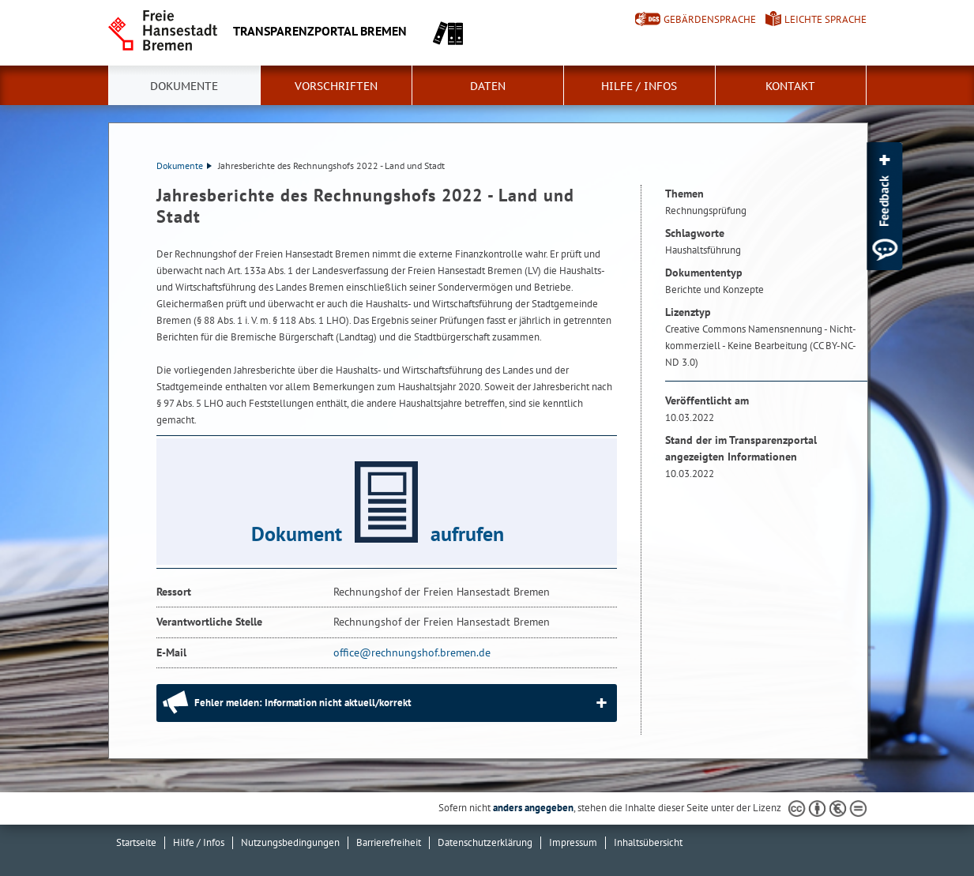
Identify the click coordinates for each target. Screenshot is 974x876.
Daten (488, 86)
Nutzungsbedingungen (290, 842)
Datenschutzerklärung (485, 842)
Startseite (136, 842)
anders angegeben (533, 807)
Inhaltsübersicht (648, 842)
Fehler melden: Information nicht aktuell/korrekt (303, 702)
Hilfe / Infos (639, 86)
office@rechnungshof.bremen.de (412, 652)
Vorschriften (336, 86)
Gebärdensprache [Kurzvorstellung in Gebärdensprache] (710, 19)
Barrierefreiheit (388, 842)
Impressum (573, 842)
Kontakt (790, 86)
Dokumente (184, 86)
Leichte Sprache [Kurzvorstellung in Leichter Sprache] (825, 19)
